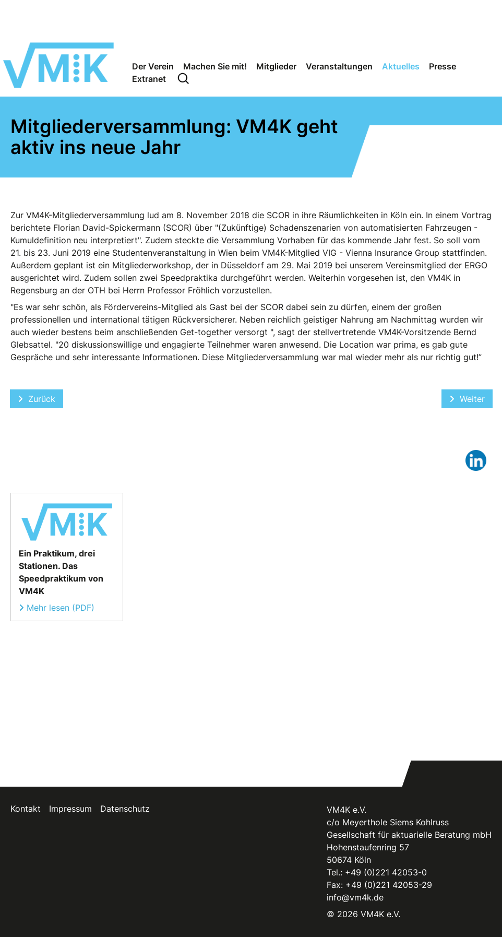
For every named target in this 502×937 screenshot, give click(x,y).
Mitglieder (276, 66)
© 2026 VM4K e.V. (363, 914)
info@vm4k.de (355, 897)
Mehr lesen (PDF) (60, 607)
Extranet (149, 79)
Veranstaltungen (339, 66)
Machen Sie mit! (215, 66)
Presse (442, 66)
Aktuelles (401, 66)
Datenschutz (125, 808)
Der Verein (153, 66)
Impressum (70, 808)
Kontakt (25, 808)
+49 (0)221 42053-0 (386, 872)
